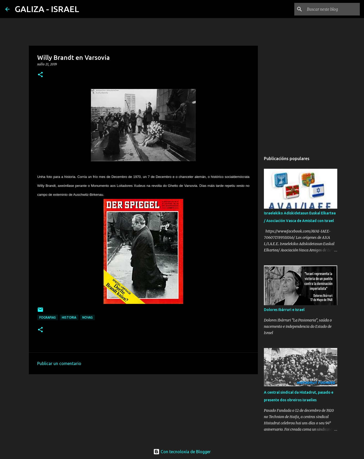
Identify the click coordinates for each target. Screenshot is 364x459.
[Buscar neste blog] (332, 9)
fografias (47, 317)
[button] (40, 74)
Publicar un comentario (59, 363)
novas (87, 317)
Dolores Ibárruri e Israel (284, 310)
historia (69, 317)
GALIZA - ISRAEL (47, 9)
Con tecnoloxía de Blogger (182, 451)
